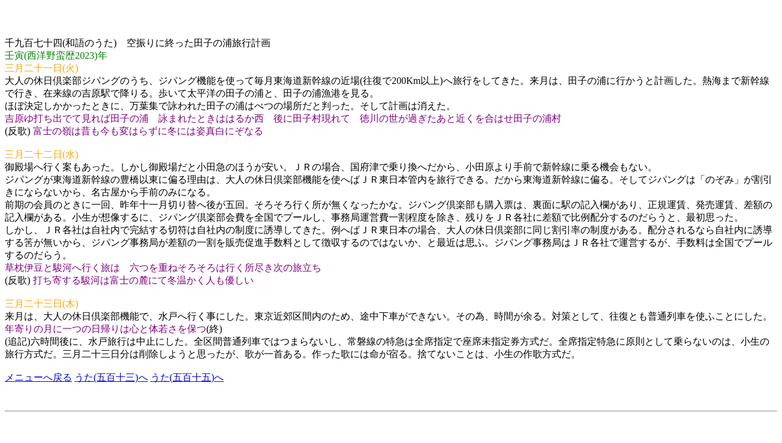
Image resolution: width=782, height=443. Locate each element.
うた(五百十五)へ (187, 377)
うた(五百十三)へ (111, 377)
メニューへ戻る (38, 377)
